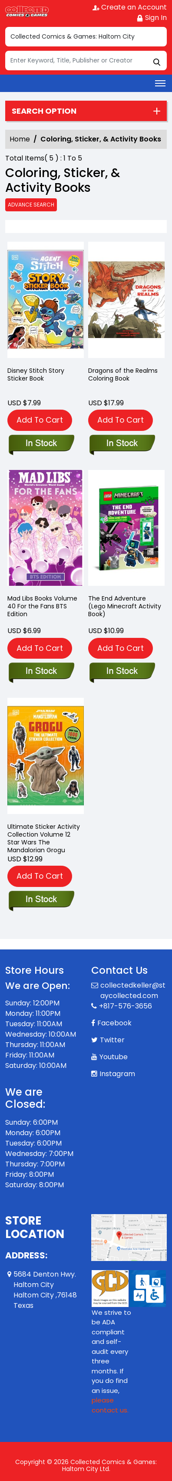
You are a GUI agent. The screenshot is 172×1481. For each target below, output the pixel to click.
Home (20, 139)
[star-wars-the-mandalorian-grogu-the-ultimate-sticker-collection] (45, 758)
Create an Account (130, 7)
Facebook (114, 1023)
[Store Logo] (27, 11)
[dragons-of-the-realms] (126, 302)
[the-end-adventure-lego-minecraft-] (126, 530)
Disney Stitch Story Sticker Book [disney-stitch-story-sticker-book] (35, 374)
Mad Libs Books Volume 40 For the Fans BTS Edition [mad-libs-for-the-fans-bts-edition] (42, 606)
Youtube (113, 1057)
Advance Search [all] (31, 204)
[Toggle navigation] (160, 83)
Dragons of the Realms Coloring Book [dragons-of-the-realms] (123, 374)
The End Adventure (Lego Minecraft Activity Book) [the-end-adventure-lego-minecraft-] (124, 606)
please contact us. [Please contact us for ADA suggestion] (110, 1405)
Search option (44, 111)
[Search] (86, 60)
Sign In (151, 18)
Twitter (112, 1040)
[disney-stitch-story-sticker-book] (45, 302)
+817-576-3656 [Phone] (125, 1006)
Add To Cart (40, 419)
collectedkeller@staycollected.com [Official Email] (132, 990)
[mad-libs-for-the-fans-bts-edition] (45, 530)
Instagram (117, 1074)
